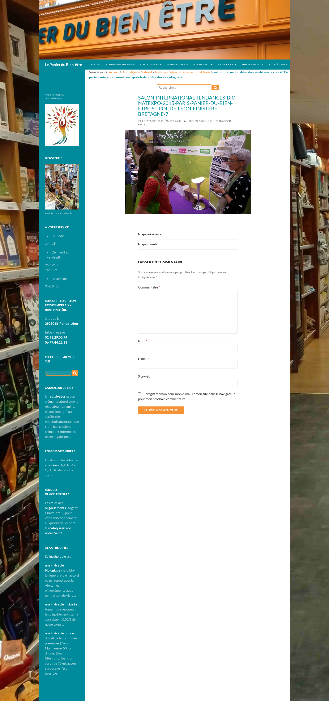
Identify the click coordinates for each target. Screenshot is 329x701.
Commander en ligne (119, 64)
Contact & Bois (149, 64)
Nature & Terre (176, 64)
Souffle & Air (226, 64)
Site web (144, 376)
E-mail (143, 359)
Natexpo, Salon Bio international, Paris (182, 72)
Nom (142, 341)
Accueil (96, 64)
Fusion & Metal (251, 64)
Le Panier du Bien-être (63, 64)
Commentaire (149, 287)
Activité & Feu (276, 64)
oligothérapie (56, 556)
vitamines (52, 465)
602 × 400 (175, 121)
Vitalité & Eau (201, 64)
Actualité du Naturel (137, 72)
